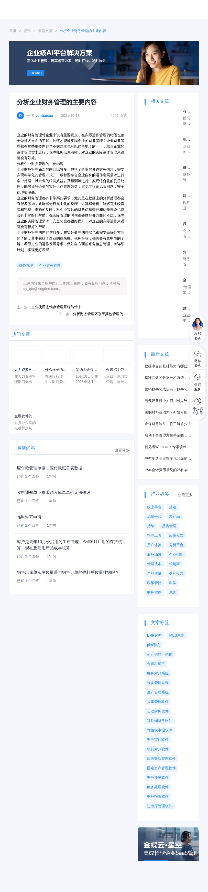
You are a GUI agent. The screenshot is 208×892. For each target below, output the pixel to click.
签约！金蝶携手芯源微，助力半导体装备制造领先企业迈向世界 (86, 370)
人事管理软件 (158, 702)
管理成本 (154, 564)
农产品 (174, 516)
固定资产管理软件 (161, 768)
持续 (150, 526)
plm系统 (153, 645)
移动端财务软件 (159, 721)
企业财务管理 (50, 265)
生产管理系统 (158, 692)
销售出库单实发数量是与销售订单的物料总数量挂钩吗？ (68, 572)
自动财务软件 (158, 711)
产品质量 (154, 573)
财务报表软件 (158, 796)
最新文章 (45, 31)
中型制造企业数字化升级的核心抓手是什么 (168, 458)
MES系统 (176, 635)
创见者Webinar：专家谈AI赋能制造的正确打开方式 (167, 447)
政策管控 (154, 583)
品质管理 (169, 526)
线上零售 (154, 507)
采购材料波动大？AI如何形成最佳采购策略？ (168, 412)
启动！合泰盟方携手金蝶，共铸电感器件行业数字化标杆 (168, 435)
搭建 (172, 507)
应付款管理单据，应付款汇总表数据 (49, 468)
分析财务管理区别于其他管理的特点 (100, 314)
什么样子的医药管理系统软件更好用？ (56, 370)
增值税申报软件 (159, 730)
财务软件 (154, 592)
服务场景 (154, 554)
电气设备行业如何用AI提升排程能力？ (168, 401)
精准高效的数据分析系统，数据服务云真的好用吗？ (168, 378)
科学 (172, 583)
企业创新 (176, 554)
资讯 (27, 31)
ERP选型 (154, 635)
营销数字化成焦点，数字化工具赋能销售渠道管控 (168, 389)
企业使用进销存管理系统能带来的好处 (58, 307)
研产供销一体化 (159, 654)
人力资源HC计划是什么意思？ (25, 370)
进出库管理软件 (159, 806)
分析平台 (176, 545)
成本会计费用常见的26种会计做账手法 (168, 470)
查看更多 (122, 450)
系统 (172, 592)
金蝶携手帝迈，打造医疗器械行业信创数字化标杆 (117, 370)
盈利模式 (176, 573)
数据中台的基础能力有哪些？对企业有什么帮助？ (168, 366)
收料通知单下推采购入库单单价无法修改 (54, 492)
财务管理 (26, 265)
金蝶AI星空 (156, 664)
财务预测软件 (158, 777)
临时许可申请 (29, 517)
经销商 (174, 564)
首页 (12, 31)
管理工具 (154, 535)
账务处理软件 (158, 787)
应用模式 (176, 535)
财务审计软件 (158, 740)
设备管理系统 (158, 683)
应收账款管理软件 (161, 758)
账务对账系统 (158, 673)
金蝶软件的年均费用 (25, 416)
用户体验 (154, 545)
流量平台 (154, 516)
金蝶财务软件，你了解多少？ (168, 424)
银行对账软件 (158, 749)
